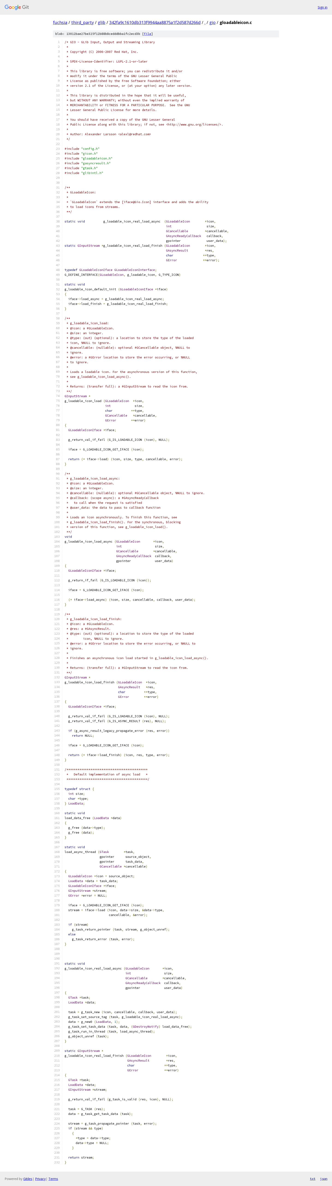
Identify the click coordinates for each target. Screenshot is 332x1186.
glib (101, 22)
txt (312, 1179)
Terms (53, 1179)
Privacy (40, 1179)
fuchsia (60, 22)
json (323, 1179)
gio (212, 22)
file (147, 34)
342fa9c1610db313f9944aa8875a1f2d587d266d (155, 22)
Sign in (322, 7)
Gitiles (27, 1179)
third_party (82, 22)
